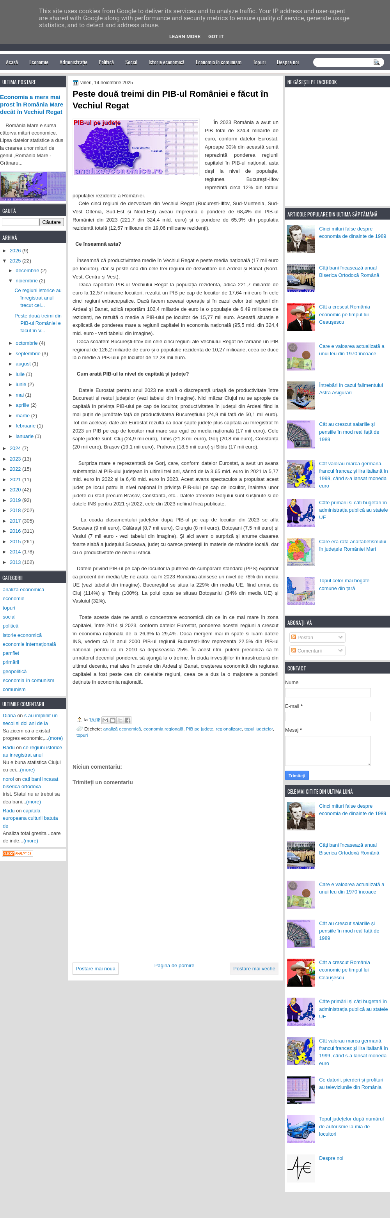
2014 (16, 552)
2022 (16, 469)
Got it (216, 36)
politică (10, 626)
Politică (106, 62)
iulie (21, 374)
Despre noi (288, 62)
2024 (16, 448)
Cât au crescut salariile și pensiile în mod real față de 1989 (349, 431)
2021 (16, 479)
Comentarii (306, 651)
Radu (9, 747)
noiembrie (27, 281)
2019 (16, 500)
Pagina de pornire (174, 965)
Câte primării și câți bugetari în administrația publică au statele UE (353, 510)
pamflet (11, 653)
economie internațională (29, 644)
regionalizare (229, 728)
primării (11, 662)
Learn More (184, 36)
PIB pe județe (199, 728)
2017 (16, 521)
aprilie (23, 405)
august (24, 364)
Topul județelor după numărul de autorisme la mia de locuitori (351, 1126)
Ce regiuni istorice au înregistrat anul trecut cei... (38, 297)
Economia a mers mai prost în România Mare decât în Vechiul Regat (31, 104)
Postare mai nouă (95, 969)
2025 (16, 261)
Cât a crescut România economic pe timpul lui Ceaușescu (344, 314)
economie (14, 598)
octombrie (27, 343)
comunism (14, 689)
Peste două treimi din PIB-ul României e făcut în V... (38, 323)
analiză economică (122, 728)
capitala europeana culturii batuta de (30, 818)
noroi (8, 779)
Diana (9, 715)
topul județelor (259, 728)
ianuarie (25, 436)
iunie (22, 384)
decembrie (28, 270)
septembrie (29, 353)
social (9, 617)
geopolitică (15, 671)
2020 (16, 490)
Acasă (12, 62)
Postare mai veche (254, 969)
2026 (16, 251)
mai (20, 395)
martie (23, 415)
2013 (16, 562)
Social (131, 62)
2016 (16, 531)
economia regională (163, 728)
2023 (16, 459)
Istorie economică (166, 62)
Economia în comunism (218, 62)
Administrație (73, 62)
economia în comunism (28, 680)
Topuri (259, 62)
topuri (82, 735)
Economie (38, 62)
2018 (16, 510)
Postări (302, 637)
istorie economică (22, 635)
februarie (26, 426)
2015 (16, 541)
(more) (55, 738)
